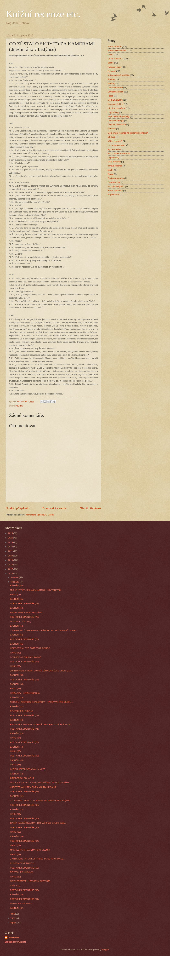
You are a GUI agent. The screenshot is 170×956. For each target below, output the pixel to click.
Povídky (19, 406)
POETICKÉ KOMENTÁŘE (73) (24, 679)
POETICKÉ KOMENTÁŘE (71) (24, 729)
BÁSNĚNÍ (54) (16, 608)
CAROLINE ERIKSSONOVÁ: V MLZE (27, 769)
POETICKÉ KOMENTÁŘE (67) (24, 805)
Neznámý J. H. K (115, 104)
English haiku (114, 194)
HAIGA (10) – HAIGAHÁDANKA (25, 693)
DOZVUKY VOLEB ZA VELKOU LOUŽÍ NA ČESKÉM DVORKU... (40, 782)
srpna (13, 923)
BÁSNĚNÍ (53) (16, 626)
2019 (10, 560)
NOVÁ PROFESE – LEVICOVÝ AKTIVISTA (30, 881)
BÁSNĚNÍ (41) (16, 796)
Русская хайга (114, 149)
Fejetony (112, 71)
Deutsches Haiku (115, 92)
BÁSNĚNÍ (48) (16, 697)
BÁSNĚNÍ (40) (16, 809)
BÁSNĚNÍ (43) (16, 760)
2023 (10, 542)
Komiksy (112, 128)
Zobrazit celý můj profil (15, 942)
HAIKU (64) (15, 814)
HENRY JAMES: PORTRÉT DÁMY (26, 612)
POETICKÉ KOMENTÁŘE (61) (24, 899)
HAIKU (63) (15, 832)
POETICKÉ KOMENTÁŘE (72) (24, 715)
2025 (10, 533)
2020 (10, 556)
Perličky (111, 83)
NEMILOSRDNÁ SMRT (21, 903)
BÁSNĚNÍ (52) (16, 635)
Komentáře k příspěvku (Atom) (40, 515)
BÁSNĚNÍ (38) (16, 894)
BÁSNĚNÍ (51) (16, 644)
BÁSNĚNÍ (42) (16, 774)
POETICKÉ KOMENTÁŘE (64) (24, 841)
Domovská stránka (54, 508)
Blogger (105, 949)
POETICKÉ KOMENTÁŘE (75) (24, 639)
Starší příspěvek (90, 508)
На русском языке (116, 145)
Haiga (110, 96)
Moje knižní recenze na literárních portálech (128, 133)
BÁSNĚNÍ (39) (16, 836)
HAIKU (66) (15, 751)
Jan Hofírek (13, 937)
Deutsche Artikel (115, 87)
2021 (10, 551)
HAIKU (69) (15, 666)
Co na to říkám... (115, 58)
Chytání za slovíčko (117, 124)
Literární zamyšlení (116, 108)
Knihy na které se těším (119, 75)
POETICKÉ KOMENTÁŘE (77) (24, 603)
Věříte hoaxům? (115, 141)
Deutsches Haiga (116, 120)
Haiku (110, 54)
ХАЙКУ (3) (15, 885)
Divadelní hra (114, 182)
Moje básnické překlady (119, 116)
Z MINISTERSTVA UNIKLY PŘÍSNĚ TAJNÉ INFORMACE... (37, 859)
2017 (10, 569)
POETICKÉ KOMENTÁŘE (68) (24, 791)
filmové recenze (115, 166)
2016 (10, 573)
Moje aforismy (114, 161)
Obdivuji (111, 137)
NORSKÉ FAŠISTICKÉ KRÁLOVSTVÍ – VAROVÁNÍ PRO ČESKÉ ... (41, 702)
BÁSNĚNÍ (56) (16, 585)
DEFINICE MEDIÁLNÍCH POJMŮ (25, 657)
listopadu (15, 582)
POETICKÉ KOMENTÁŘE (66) (24, 818)
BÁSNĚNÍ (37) (16, 908)
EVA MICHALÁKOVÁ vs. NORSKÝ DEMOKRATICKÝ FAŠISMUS (40, 724)
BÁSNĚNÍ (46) (16, 720)
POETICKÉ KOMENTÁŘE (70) (24, 742)
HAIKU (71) (15, 594)
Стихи (110, 174)
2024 (10, 538)
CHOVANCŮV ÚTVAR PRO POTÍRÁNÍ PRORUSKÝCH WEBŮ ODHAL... (44, 630)
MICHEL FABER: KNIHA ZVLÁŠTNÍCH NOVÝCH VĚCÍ (35, 590)
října (13, 914)
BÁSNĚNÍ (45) (16, 733)
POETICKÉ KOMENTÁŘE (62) (24, 890)
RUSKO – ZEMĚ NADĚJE (22, 863)
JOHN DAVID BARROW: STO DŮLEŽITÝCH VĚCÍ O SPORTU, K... (41, 671)
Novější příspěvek (17, 508)
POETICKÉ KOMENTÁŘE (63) (24, 868)
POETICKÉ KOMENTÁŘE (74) (24, 661)
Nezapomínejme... (116, 186)
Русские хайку (114, 67)
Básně (111, 63)
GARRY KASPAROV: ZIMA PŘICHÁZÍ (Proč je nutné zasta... (38, 823)
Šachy (110, 170)
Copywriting (113, 112)
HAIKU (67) (15, 738)
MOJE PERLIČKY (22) (20, 621)
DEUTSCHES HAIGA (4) (21, 711)
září (13, 918)
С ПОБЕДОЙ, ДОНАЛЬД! (22, 778)
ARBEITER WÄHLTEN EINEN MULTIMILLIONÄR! (33, 787)
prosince (15, 577)
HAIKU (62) (15, 845)
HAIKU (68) (15, 688)
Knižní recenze (114, 46)
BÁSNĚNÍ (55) (16, 599)
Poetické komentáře (117, 50)
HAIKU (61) (15, 854)
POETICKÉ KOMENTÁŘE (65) (24, 827)
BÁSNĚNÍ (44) (16, 747)
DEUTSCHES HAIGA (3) (21, 872)
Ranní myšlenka (115, 190)
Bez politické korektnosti (119, 153)
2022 (10, 546)
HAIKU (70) (15, 653)
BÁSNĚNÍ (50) (16, 675)
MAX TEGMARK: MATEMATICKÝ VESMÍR (30, 850)
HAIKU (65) (15, 764)
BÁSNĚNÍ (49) (16, 684)
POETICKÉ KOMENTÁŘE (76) (24, 617)
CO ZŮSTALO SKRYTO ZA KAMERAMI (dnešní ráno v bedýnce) (40, 800)
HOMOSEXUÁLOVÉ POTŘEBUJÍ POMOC (30, 648)
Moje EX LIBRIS (115, 100)
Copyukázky (113, 157)
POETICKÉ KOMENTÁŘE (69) (24, 756)
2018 (10, 564)
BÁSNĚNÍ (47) (16, 706)
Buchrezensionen (116, 178)
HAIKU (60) (15, 877)
